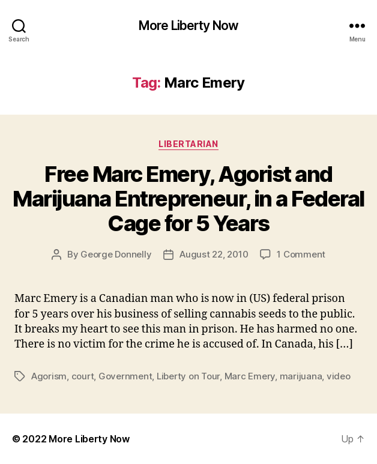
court (82, 376)
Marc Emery (250, 376)
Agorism (49, 376)
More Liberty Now (188, 25)
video (339, 376)
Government (125, 376)
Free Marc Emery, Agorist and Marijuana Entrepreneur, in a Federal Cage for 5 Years (188, 199)
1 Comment (301, 254)
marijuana (301, 376)
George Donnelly (115, 254)
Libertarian (188, 144)
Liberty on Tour (188, 376)
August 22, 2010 (213, 254)
